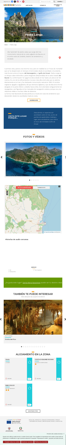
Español (59, 1)
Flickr (21, 1)
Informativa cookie (35, 421)
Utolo (8, 359)
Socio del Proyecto (35, 419)
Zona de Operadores (48, 419)
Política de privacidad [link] (41, 442)
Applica (54, 1)
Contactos (59, 421)
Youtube (23, 1)
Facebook (12, 1)
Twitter (15, 1)
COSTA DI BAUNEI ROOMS (44, 359)
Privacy (57, 419)
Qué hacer (29, 5)
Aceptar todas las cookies (12, 442)
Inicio (5, 44)
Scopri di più (34, 100)
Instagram (18, 1)
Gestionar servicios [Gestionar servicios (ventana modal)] (27, 442)
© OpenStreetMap (49, 232)
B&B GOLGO (10, 385)
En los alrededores (24, 187)
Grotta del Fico (10, 339)
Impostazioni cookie (48, 421)
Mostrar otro (33, 411)
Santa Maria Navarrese (31, 283)
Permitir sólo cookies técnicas (56, 434)
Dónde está (41, 187)
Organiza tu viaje (58, 5)
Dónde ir (43, 5)
